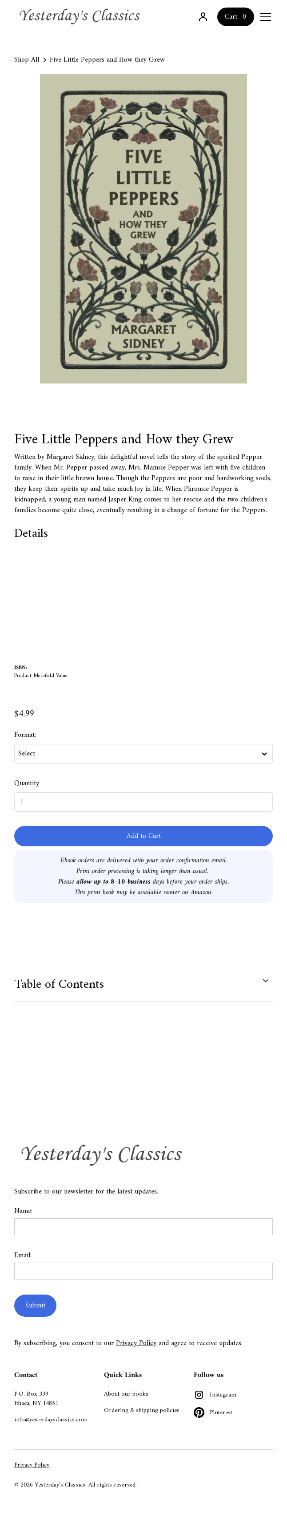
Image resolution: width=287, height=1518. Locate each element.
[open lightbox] (143, 228)
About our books (126, 1394)
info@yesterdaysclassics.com (51, 1419)
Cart (231, 17)
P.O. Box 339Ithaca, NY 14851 (36, 1399)
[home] (80, 16)
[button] (264, 16)
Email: (23, 1255)
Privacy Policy (136, 1343)
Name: (23, 1211)
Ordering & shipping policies (141, 1410)
